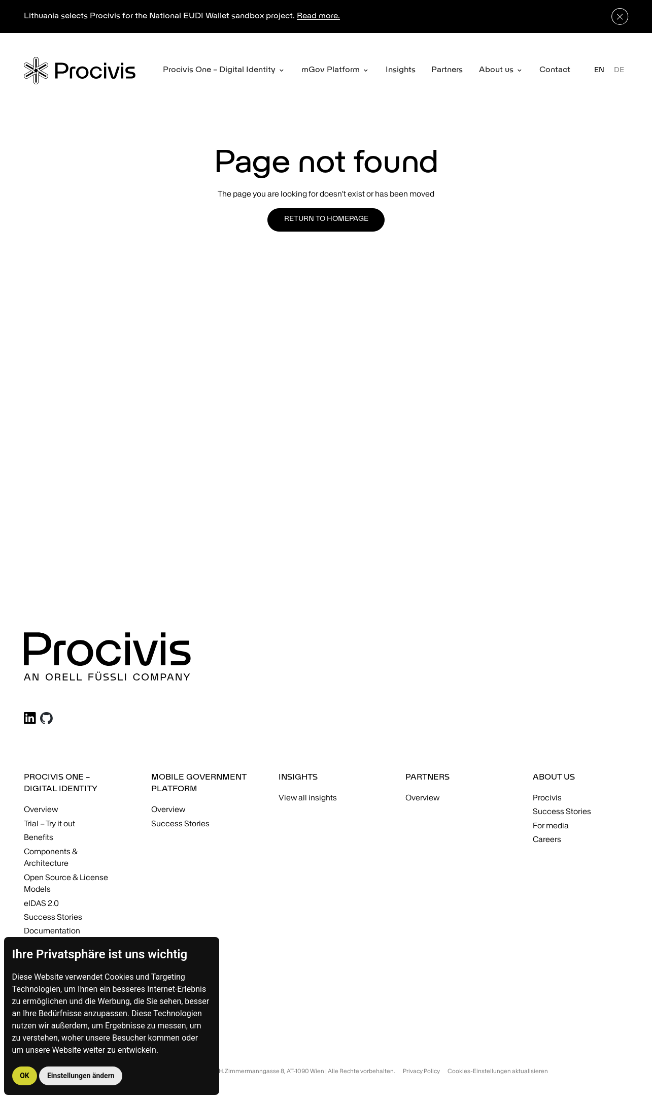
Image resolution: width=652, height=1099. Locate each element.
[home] (79, 70)
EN (599, 70)
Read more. (318, 16)
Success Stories (53, 917)
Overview (41, 809)
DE (619, 70)
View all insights (308, 797)
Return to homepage (326, 219)
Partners (447, 70)
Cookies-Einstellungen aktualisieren (498, 1071)
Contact (554, 70)
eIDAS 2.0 (41, 903)
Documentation (52, 930)
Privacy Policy (421, 1071)
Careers (547, 839)
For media (551, 825)
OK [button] (24, 1076)
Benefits (38, 837)
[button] (224, 71)
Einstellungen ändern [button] (81, 1076)
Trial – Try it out (49, 823)
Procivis (547, 797)
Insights (401, 70)
